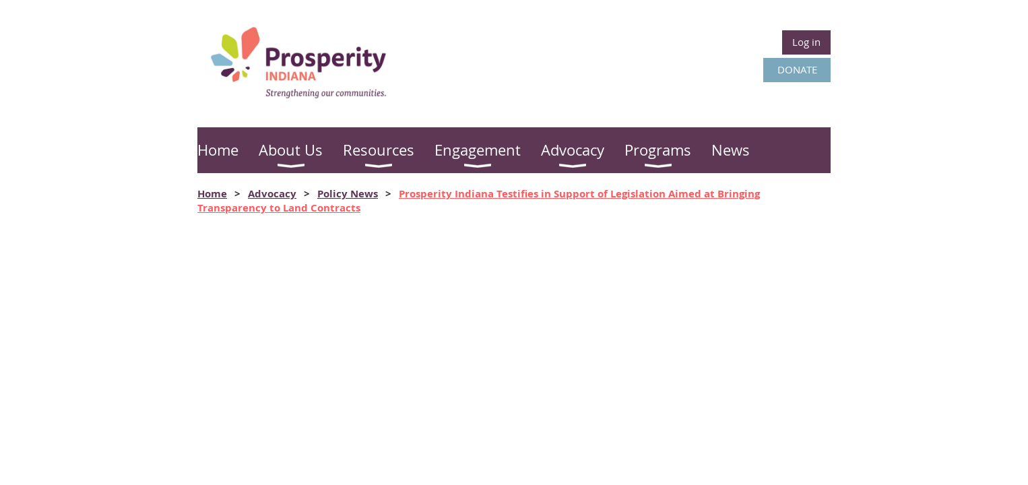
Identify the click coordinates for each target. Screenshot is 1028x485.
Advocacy (272, 194)
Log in (806, 41)
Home (212, 194)
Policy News (347, 194)
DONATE (797, 69)
